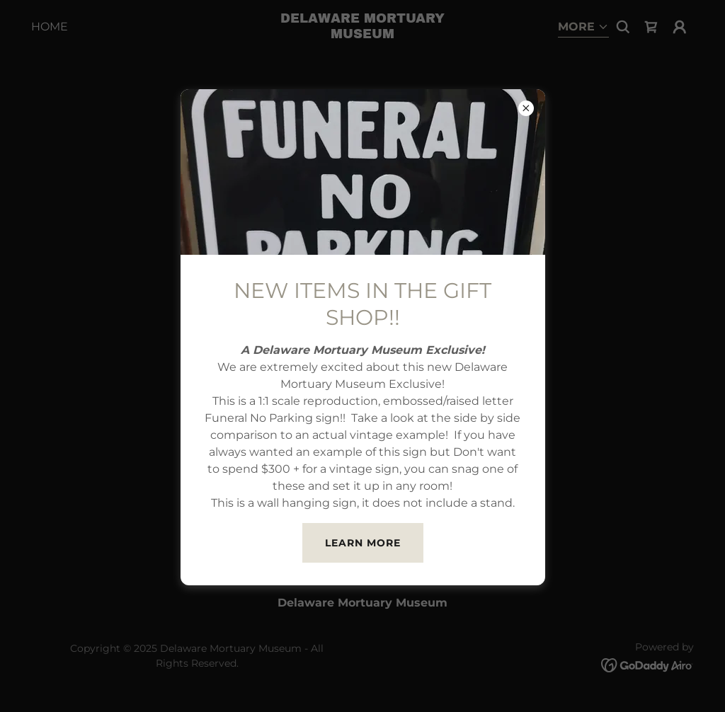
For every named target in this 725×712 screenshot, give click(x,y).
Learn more (363, 542)
